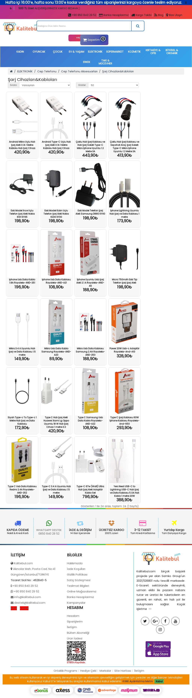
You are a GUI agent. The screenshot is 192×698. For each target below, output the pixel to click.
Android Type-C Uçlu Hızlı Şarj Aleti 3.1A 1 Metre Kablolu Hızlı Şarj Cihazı (56, 145)
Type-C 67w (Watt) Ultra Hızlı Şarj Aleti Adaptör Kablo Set (90, 489)
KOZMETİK (134, 52)
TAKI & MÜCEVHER (105, 62)
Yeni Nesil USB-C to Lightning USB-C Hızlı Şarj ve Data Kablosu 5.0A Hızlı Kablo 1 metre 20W (124, 491)
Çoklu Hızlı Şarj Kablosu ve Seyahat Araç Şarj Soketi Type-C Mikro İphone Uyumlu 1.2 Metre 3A (124, 146)
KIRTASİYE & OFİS (153, 51)
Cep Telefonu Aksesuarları (79, 71)
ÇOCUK (57, 52)
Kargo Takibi (141, 15)
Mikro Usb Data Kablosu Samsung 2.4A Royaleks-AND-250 (90, 351)
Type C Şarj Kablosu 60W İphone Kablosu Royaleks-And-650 (125, 420)
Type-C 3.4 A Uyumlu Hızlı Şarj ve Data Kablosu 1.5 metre (56, 489)
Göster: (82, 85)
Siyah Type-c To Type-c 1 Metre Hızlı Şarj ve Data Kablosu (22, 420)
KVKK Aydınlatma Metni (138, 681)
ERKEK (86, 62)
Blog (158, 15)
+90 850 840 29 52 (82, 15)
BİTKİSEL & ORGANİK (172, 51)
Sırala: (13, 85)
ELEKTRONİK (95, 52)
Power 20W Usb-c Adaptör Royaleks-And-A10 (124, 350)
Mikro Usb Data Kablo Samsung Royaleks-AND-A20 (56, 351)
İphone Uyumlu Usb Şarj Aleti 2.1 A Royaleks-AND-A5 (90, 282)
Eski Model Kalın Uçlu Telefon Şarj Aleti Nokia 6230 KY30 (56, 214)
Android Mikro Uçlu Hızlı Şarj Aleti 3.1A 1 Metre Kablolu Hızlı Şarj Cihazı (22, 145)
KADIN (20, 52)
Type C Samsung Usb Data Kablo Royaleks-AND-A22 (90, 420)
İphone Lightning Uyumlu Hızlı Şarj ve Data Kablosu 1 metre (124, 214)
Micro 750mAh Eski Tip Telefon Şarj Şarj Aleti (124, 281)
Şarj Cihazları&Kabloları (118, 71)
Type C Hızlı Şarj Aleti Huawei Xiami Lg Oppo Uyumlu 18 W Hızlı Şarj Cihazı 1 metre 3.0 (56, 422)
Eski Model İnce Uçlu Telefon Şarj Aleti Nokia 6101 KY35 (22, 214)
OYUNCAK (39, 52)
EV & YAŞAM (76, 52)
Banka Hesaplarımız (114, 15)
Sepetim (94, 39)
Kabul (159, 681)
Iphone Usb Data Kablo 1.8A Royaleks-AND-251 (22, 281)
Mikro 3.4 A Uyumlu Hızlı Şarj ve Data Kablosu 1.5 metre (22, 351)
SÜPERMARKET (115, 52)
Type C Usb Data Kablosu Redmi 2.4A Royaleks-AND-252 (22, 489)
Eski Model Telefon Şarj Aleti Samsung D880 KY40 (90, 212)
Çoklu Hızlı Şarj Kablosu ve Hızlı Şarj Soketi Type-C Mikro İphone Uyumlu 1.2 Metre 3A (90, 146)
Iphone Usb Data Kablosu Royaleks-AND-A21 (56, 281)
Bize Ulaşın (174, 15)
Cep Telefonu (46, 71)
